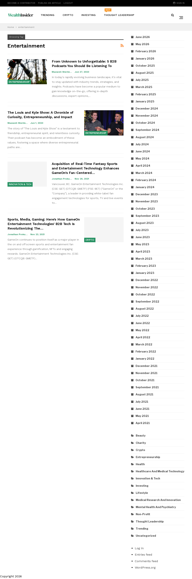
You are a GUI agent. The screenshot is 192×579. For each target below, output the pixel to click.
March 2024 (144, 172)
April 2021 (143, 423)
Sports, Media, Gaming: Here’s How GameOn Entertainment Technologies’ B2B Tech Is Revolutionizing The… (44, 223)
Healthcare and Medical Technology (160, 471)
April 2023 (143, 251)
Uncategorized (146, 535)
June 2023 (143, 237)
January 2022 (145, 358)
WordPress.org (145, 567)
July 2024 (142, 144)
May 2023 (142, 244)
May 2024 (142, 158)
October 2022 (145, 294)
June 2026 (143, 37)
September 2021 (147, 387)
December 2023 (147, 194)
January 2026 (145, 58)
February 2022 (146, 351)
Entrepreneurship (19, 81)
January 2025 (145, 101)
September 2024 (147, 129)
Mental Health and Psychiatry (156, 507)
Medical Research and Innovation (158, 500)
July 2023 (142, 230)
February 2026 (146, 51)
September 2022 (147, 301)
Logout (68, 3)
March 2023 (144, 258)
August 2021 (144, 394)
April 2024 (143, 165)
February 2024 (146, 180)
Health (140, 464)
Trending (47, 14)
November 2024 (147, 115)
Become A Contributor (21, 3)
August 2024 (145, 137)
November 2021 (147, 373)
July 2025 (142, 79)
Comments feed (146, 561)
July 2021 (142, 401)
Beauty (141, 435)
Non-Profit (143, 514)
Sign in (178, 3)
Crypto (68, 14)
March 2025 (144, 87)
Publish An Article (49, 3)
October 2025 (145, 65)
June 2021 (142, 408)
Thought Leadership (119, 12)
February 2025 (146, 94)
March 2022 (144, 344)
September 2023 (147, 215)
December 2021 (147, 365)
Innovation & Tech (20, 184)
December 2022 (147, 280)
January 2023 (145, 272)
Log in (139, 548)
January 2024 (145, 187)
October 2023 (145, 208)
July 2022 (142, 315)
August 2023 (145, 222)
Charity (141, 442)
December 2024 (147, 108)
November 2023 (147, 201)
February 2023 (146, 265)
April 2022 (143, 337)
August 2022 (145, 308)
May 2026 (142, 44)
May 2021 (142, 415)
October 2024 (145, 122)
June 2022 (143, 323)
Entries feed (143, 554)
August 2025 (145, 72)
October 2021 (145, 380)
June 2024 (143, 151)
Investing (88, 14)
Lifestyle (142, 492)
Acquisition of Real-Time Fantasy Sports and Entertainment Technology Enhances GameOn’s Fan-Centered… (85, 168)
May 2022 (142, 330)
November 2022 (147, 287)
